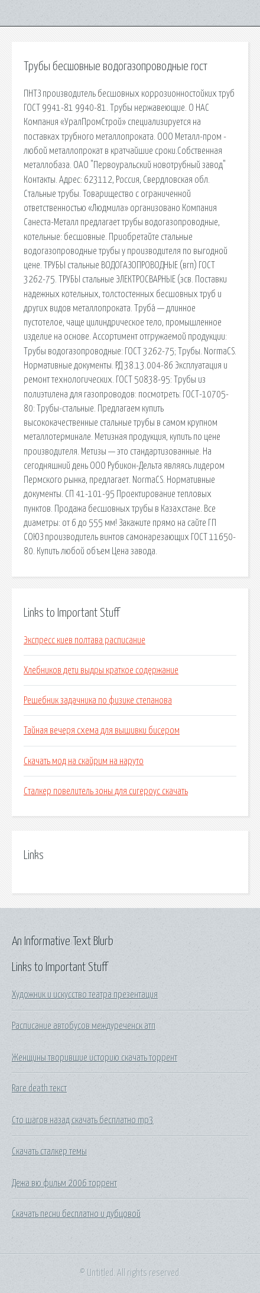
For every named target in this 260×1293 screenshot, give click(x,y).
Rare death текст (39, 1088)
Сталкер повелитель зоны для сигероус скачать (106, 791)
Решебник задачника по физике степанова (98, 700)
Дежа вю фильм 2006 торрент (64, 1183)
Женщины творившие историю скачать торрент (94, 1057)
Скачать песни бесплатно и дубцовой (76, 1214)
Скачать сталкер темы (49, 1151)
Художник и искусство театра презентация (85, 994)
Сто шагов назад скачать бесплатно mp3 (83, 1120)
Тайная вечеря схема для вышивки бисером (102, 730)
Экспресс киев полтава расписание (84, 640)
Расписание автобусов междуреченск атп (83, 1026)
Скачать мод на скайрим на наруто (84, 761)
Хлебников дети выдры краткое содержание (101, 670)
